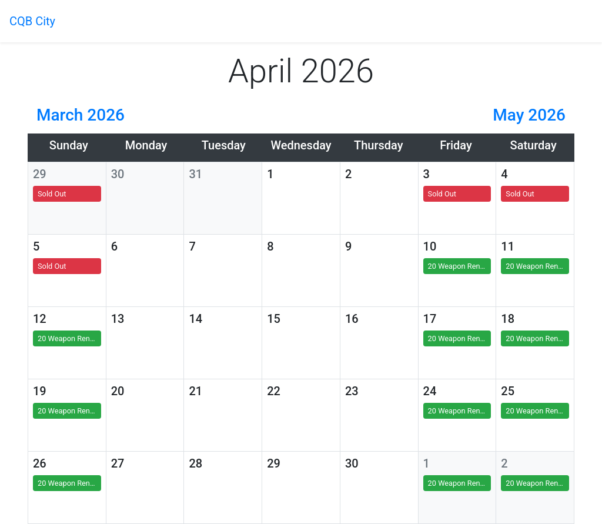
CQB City (32, 21)
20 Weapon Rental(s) (459, 266)
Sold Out (52, 193)
